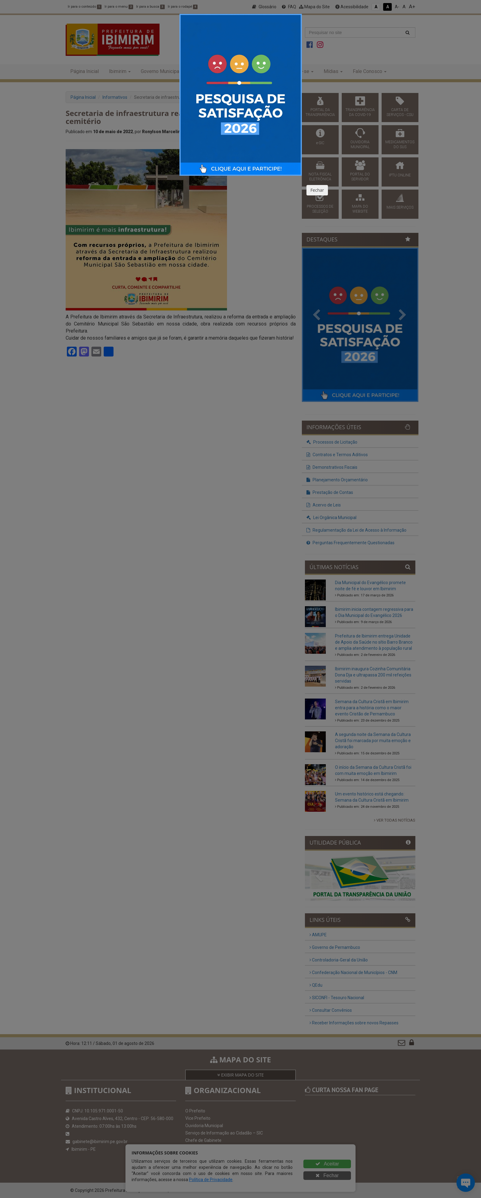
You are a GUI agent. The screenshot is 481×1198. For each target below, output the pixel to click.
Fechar (317, 190)
